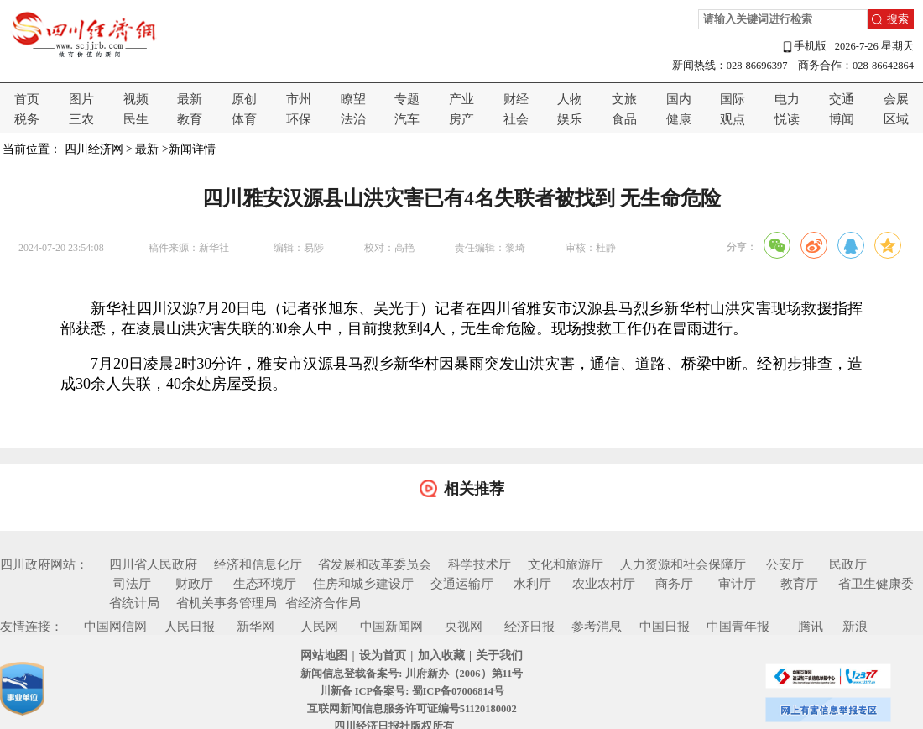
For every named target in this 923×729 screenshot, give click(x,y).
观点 (732, 119)
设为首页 (382, 655)
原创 (244, 99)
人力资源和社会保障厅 (683, 564)
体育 (244, 119)
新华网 (255, 626)
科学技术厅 (479, 564)
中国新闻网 (391, 626)
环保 (298, 119)
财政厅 (194, 583)
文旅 (624, 99)
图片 (81, 99)
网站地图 (323, 655)
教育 (189, 119)
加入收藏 (441, 655)
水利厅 (532, 583)
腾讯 (810, 626)
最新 (189, 99)
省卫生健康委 (876, 583)
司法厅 (132, 583)
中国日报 (664, 626)
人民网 (319, 626)
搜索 (898, 19)
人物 (569, 99)
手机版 (804, 46)
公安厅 (785, 564)
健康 (678, 119)
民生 (136, 119)
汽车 (407, 119)
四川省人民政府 (153, 564)
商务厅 (674, 583)
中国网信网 (115, 626)
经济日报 (529, 626)
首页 (26, 99)
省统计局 (134, 603)
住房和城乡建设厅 (363, 583)
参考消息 (596, 626)
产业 (461, 99)
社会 (516, 119)
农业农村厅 (603, 583)
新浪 (855, 626)
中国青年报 (738, 626)
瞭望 (353, 99)
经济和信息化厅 (258, 564)
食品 (624, 119)
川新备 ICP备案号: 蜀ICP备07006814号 (412, 691)
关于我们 (499, 655)
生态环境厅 (264, 583)
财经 (516, 99)
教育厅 (799, 583)
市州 (298, 99)
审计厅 (737, 583)
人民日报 (189, 626)
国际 (732, 99)
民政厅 (848, 564)
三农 (81, 119)
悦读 (787, 119)
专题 (407, 99)
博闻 (841, 119)
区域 (896, 119)
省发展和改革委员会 (374, 564)
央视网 (463, 626)
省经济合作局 (323, 603)
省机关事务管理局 (226, 603)
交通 (841, 99)
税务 (26, 119)
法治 (353, 119)
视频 (136, 99)
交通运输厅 (461, 583)
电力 (787, 99)
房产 (461, 119)
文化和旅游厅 (565, 564)
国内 (678, 99)
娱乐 (569, 119)
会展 (896, 99)
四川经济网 (94, 149)
